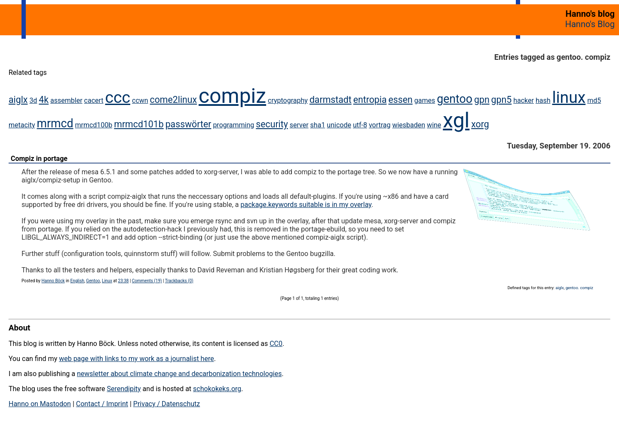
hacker (523, 100)
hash (543, 100)
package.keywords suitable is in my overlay (305, 205)
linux (568, 97)
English (77, 280)
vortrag (380, 125)
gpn (482, 99)
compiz (232, 95)
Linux (107, 280)
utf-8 (360, 125)
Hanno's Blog (590, 24)
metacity (22, 125)
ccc (118, 97)
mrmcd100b (93, 125)
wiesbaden (408, 125)
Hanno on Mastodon (40, 404)
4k (44, 99)
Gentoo (93, 280)
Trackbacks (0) (179, 280)
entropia (370, 99)
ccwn (140, 100)
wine (434, 125)
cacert (94, 100)
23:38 (123, 280)
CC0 (276, 343)
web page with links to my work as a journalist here (136, 359)
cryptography (288, 100)
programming (233, 125)
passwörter (188, 124)
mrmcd (55, 123)
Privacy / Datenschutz (166, 404)
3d (33, 100)
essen (400, 99)
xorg (480, 124)
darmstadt (331, 99)
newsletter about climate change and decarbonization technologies (179, 374)
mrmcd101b (138, 124)
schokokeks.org (217, 389)
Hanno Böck (53, 280)
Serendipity (124, 389)
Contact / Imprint (102, 404)
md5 (594, 100)
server (299, 125)
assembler (66, 100)
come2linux (173, 99)
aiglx (18, 99)
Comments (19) (147, 280)
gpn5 (501, 99)
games (424, 100)
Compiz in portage (39, 158)
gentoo (454, 99)
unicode (339, 125)
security (272, 124)
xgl (456, 120)
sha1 (317, 125)
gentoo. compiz (579, 287)
